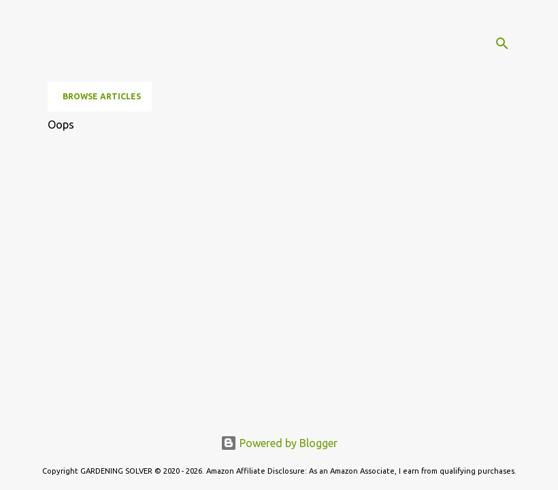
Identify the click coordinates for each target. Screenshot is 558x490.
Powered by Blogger (279, 443)
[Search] (502, 43)
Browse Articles (102, 96)
